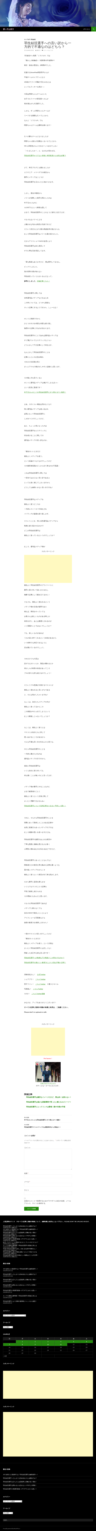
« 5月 (5, 1356)
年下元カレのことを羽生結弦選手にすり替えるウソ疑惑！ (48, 1118)
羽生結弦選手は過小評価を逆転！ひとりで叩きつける (20, 1252)
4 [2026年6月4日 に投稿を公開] (60, 1341)
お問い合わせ (86, 29)
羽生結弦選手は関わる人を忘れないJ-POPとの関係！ (20, 1236)
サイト (26, 1190)
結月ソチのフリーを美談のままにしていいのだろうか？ (20, 1242)
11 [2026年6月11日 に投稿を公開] (61, 1344)
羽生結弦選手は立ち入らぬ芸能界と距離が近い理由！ (20, 1232)
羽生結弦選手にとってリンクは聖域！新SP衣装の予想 (45, 1107)
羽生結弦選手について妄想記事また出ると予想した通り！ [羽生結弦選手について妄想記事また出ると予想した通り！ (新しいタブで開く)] (45, 806)
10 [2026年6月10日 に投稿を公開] (48, 1344)
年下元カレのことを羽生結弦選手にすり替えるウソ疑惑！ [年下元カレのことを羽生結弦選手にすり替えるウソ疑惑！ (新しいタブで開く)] (45, 392)
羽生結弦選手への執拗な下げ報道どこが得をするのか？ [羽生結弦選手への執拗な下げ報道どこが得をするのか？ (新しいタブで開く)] (44, 958)
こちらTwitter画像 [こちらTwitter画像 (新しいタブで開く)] (38, 994)
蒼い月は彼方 (8, 29)
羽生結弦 (33, 39)
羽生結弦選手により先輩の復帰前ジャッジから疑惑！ (20, 1301)
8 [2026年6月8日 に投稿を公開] (22, 1344)
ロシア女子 (27, 39)
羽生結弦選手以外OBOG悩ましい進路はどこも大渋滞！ (20, 1255)
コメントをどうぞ (48, 50)
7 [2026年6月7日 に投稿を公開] (9, 1344)
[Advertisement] (48, 569)
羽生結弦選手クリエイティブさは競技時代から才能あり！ (48, 1126)
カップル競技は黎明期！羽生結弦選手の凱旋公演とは (20, 1245)
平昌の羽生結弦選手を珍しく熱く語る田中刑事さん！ (20, 1249)
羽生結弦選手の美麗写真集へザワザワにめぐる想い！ (20, 1239)
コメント (27, 1147)
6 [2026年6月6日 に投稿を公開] (86, 1341)
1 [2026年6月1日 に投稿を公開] (22, 1341)
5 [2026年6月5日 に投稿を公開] (73, 1341)
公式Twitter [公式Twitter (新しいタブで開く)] (41, 974)
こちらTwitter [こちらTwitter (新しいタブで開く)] (40, 979)
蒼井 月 (38, 50)
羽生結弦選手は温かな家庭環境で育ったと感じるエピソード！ (48, 1102)
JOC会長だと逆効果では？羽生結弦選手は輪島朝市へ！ (20, 1229)
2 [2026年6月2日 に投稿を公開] (35, 1341)
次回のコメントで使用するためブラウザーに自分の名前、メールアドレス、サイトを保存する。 (47, 1202)
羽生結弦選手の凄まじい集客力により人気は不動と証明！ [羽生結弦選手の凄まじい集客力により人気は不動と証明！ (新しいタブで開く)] (45, 962)
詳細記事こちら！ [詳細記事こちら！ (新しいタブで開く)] (43, 281)
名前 (26, 1173)
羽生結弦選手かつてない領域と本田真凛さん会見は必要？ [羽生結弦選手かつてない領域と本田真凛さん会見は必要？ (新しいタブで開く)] (45, 155)
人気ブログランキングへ (48, 1083)
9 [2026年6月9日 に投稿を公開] (35, 1344)
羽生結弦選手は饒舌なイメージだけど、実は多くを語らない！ (48, 1097)
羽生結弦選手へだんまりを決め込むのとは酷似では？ (20, 1226)
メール (27, 1182)
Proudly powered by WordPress (11, 1528)
